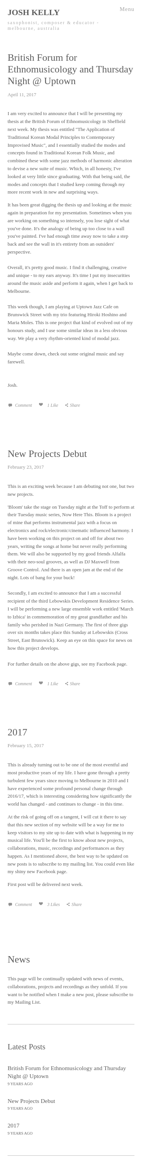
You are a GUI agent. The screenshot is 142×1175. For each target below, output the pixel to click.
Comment (23, 405)
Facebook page (111, 664)
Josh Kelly (34, 12)
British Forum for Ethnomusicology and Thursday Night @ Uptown (70, 69)
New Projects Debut (47, 453)
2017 (17, 732)
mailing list (81, 864)
